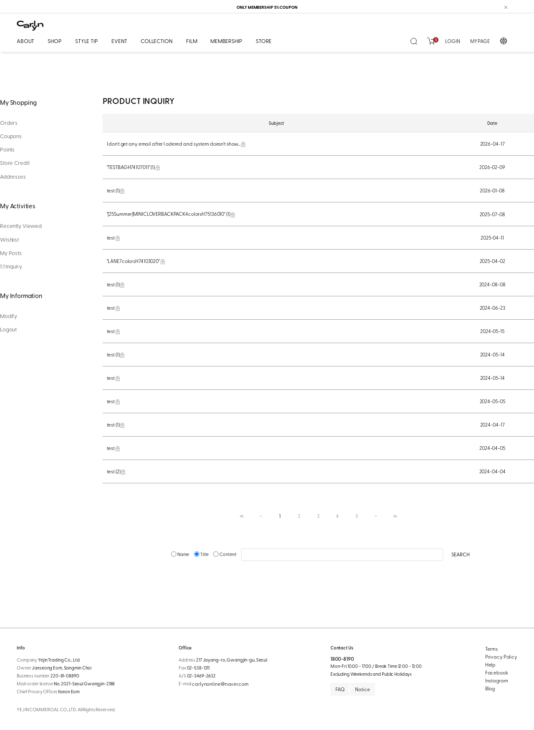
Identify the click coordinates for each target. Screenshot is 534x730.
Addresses (13, 176)
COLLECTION (157, 40)
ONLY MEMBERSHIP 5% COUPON (267, 7)
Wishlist (9, 239)
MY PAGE (480, 41)
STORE (264, 40)
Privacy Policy (501, 656)
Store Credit (14, 162)
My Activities (17, 205)
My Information (21, 295)
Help (490, 664)
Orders (9, 122)
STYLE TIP (86, 40)
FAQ (340, 689)
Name (180, 554)
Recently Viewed (21, 225)
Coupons (11, 136)
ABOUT (25, 40)
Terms (491, 648)
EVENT (119, 40)
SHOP (54, 40)
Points (7, 149)
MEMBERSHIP (226, 40)
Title (201, 554)
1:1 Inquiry (11, 266)
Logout (8, 329)
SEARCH (460, 554)
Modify (8, 316)
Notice (362, 689)
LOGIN (452, 41)
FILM (191, 40)
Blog (490, 688)
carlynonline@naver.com (220, 684)
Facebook (496, 672)
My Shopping (18, 102)
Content (225, 554)
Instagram (496, 680)
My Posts (11, 253)
